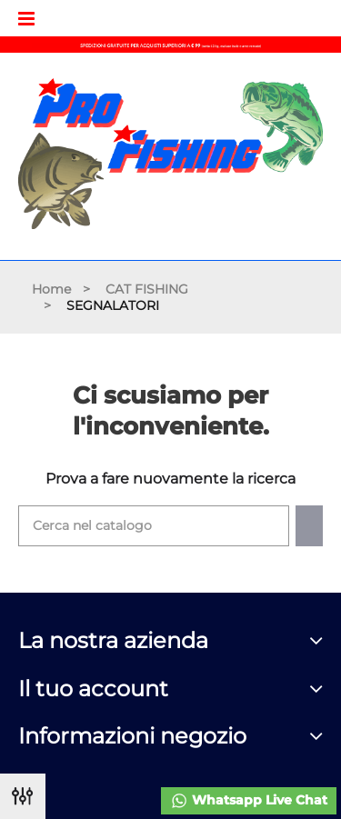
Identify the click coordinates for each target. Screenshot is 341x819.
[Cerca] (153, 525)
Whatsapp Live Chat (248, 801)
